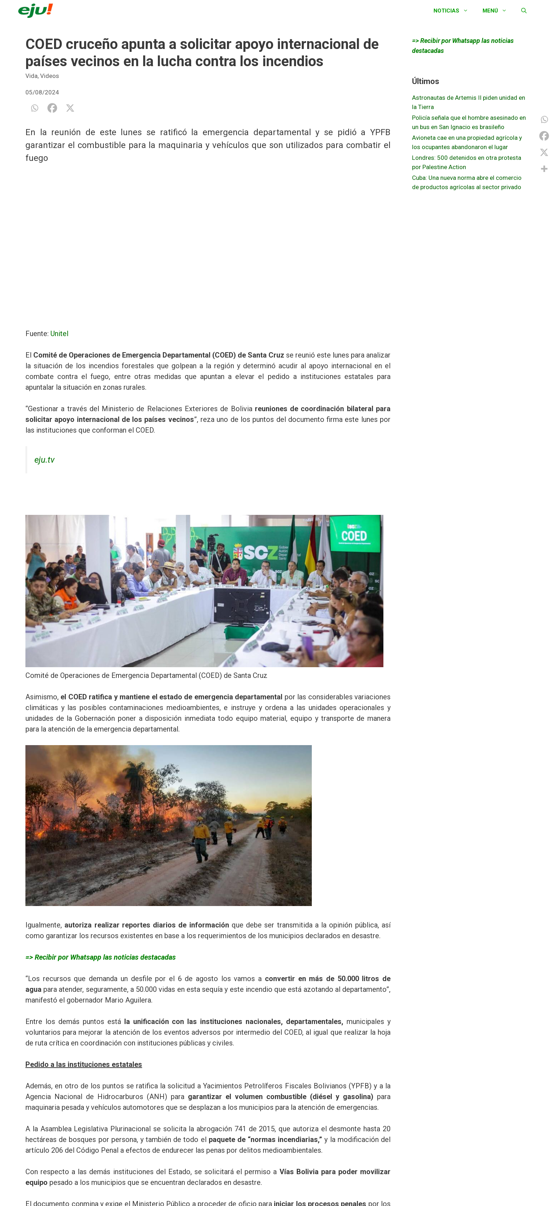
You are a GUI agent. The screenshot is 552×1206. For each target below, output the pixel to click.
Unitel (59, 333)
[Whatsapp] (34, 108)
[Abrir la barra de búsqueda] (524, 10)
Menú (498, 10)
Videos (49, 75)
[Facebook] (52, 108)
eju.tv (44, 460)
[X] (70, 108)
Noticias (454, 10)
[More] (544, 169)
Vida (31, 75)
